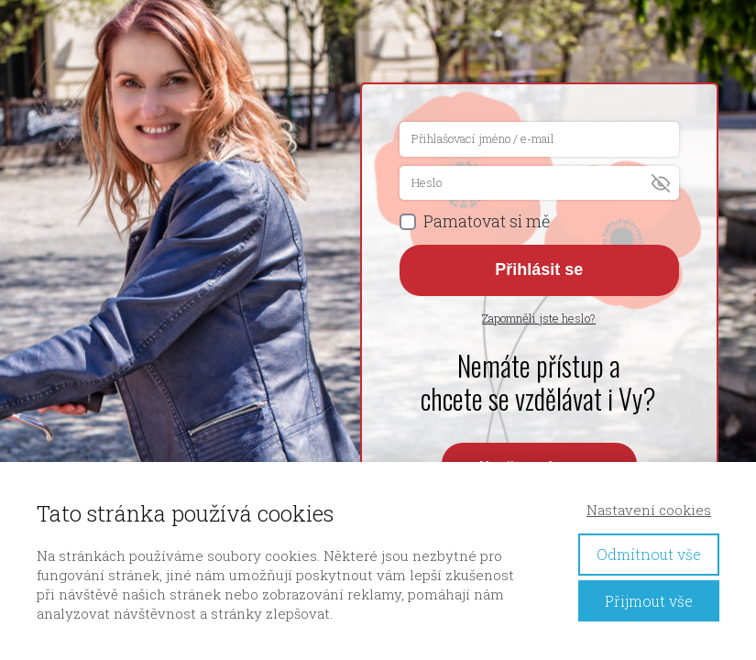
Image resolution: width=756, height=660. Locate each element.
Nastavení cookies (648, 509)
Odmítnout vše (649, 554)
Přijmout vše (649, 600)
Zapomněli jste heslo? (539, 318)
